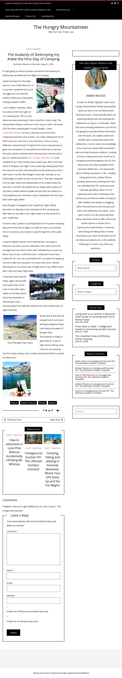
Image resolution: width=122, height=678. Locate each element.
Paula (78, 390)
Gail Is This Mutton (85, 375)
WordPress (84, 673)
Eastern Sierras (28, 402)
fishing (42, 402)
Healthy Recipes (12, 16)
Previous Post (14, 419)
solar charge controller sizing (42, 157)
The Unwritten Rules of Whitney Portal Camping (92, 337)
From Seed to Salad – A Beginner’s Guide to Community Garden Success (95, 328)
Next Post (55, 419)
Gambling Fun (48, 16)
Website (11, 595)
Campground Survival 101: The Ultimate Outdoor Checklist (33, 461)
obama (52, 402)
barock (14, 402)
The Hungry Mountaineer (61, 27)
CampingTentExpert (12, 132)
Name (10, 570)
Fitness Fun (30, 16)
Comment (12, 531)
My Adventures (63, 9)
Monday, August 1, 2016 (43, 64)
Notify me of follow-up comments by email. (28, 611)
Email (10, 583)
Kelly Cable (81, 361)
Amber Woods (22, 64)
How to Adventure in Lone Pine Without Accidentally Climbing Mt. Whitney (14, 452)
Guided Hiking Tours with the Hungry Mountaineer (28, 3)
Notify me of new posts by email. (22, 621)
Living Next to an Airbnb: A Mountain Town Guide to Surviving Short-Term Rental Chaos (95, 316)
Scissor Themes (50, 673)
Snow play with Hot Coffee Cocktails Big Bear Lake (28, 9)
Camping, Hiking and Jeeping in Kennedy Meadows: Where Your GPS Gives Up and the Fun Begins (52, 469)
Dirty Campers (33, 49)
